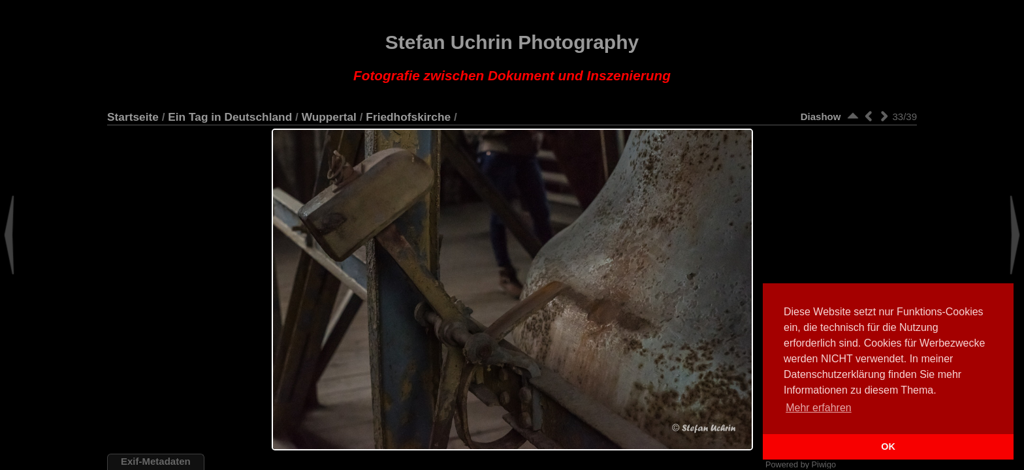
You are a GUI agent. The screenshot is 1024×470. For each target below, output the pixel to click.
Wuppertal (329, 116)
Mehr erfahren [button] (819, 407)
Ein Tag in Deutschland (230, 116)
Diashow (821, 116)
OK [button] (888, 446)
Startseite (133, 116)
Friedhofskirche (408, 116)
